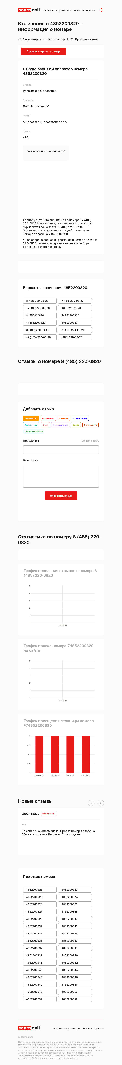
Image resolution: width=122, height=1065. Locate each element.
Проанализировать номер (43, 51)
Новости (79, 10)
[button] (91, 803)
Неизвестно (31, 418)
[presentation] (61, 509)
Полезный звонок (34, 431)
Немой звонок (60, 425)
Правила (90, 10)
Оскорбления (80, 418)
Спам (45, 425)
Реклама (63, 418)
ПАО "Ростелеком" (36, 106)
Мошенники (48, 418)
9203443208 (30, 813)
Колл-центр (90, 425)
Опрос (76, 425)
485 (25, 137)
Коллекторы (31, 425)
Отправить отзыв (61, 495)
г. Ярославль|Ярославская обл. (45, 122)
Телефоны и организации (58, 10)
